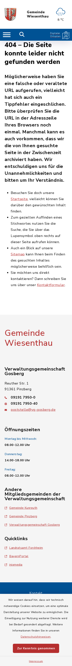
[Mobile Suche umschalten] (22, 35)
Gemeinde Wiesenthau (38, 14)
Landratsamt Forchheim (24, 548)
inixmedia (13, 565)
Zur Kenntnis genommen (36, 648)
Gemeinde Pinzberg (21, 516)
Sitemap (18, 254)
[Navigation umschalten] (6, 35)
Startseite (19, 199)
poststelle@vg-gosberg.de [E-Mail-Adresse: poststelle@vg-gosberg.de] (33, 409)
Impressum (36, 661)
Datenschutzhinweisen (36, 637)
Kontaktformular (51, 285)
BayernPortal (16, 556)
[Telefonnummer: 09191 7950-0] (36, 397)
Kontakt (36, 593)
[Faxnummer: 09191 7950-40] (36, 403)
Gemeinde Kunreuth (21, 508)
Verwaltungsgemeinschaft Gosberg (32, 525)
